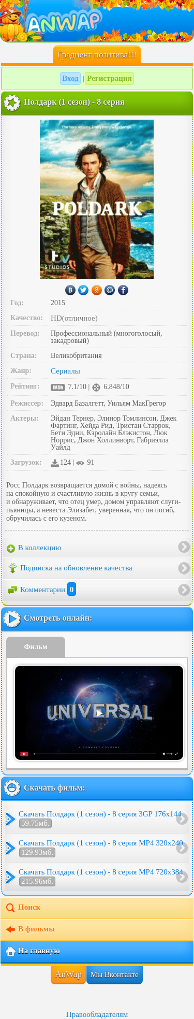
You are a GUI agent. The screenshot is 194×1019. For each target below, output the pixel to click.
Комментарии (41, 589)
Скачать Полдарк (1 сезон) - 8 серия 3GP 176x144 (100, 819)
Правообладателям (97, 1014)
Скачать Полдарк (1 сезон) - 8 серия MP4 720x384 (101, 877)
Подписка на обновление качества (69, 568)
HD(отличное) (74, 318)
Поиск (22, 908)
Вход (70, 78)
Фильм (36, 647)
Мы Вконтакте (115, 974)
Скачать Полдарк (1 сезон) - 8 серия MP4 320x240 (101, 848)
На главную (32, 951)
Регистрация (109, 78)
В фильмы (30, 930)
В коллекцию (34, 548)
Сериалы (65, 371)
